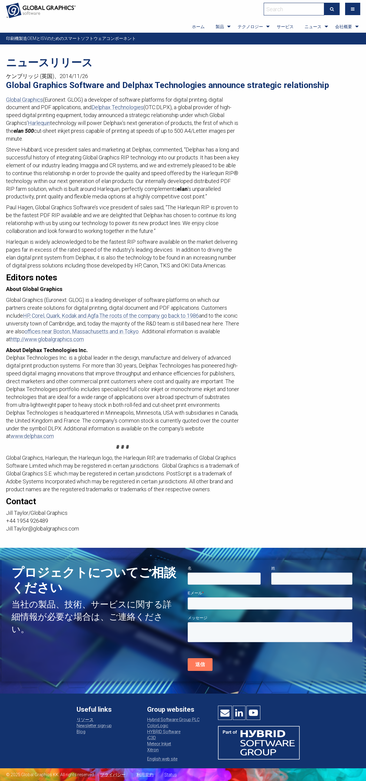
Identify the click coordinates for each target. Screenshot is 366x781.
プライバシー (113, 774)
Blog (81, 731)
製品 (220, 26)
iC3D (151, 737)
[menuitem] (198, 27)
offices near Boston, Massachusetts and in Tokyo (82, 331)
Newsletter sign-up (94, 725)
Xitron (153, 749)
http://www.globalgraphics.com (47, 339)
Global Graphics (24, 99)
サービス (285, 26)
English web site (162, 758)
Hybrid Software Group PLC (173, 719)
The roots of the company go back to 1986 (149, 315)
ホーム (198, 26)
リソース (85, 719)
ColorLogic (157, 725)
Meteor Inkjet (159, 743)
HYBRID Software (163, 731)
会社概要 (343, 26)
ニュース (313, 26)
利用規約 (145, 774)
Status (170, 774)
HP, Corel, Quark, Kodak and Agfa (60, 315)
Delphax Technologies (117, 107)
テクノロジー (250, 26)
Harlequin (39, 123)
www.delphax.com (32, 436)
